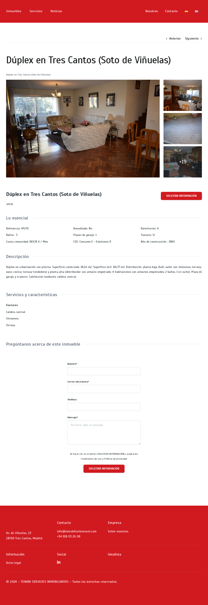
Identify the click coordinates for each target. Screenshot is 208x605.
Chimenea (12, 318)
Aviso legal (13, 563)
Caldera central (15, 312)
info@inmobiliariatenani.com (76, 531)
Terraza (10, 325)
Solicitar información (181, 196)
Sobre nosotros (118, 531)
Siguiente (192, 39)
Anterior (175, 39)
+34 (68, 536)
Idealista (114, 554)
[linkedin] (58, 562)
